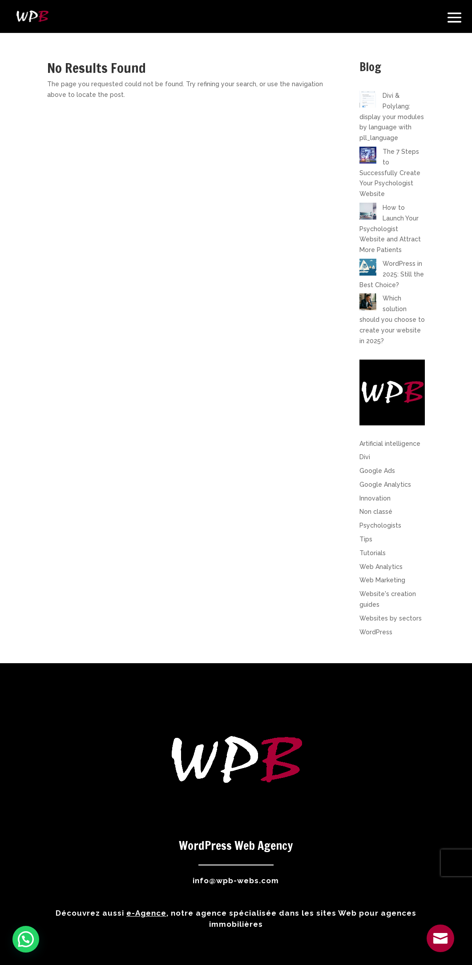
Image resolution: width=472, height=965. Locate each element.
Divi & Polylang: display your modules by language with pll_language (391, 116)
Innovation (375, 498)
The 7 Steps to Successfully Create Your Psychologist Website (389, 172)
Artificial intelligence (389, 443)
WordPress (375, 632)
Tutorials (372, 553)
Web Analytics (381, 566)
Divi (364, 456)
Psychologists (380, 525)
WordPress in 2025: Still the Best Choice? (391, 274)
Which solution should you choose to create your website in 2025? (392, 319)
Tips (365, 539)
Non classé (375, 511)
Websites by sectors (390, 618)
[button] (25, 939)
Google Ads (377, 470)
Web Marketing (382, 580)
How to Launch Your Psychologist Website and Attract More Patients (390, 228)
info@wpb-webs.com (236, 880)
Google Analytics (385, 484)
